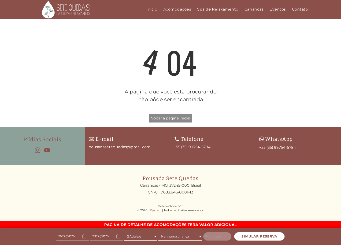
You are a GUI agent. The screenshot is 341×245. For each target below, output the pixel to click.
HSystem (154, 210)
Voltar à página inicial (170, 118)
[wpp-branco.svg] (261, 139)
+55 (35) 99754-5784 (277, 147)
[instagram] (37, 151)
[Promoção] (217, 236)
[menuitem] (151, 9)
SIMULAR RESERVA (259, 236)
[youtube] (47, 151)
